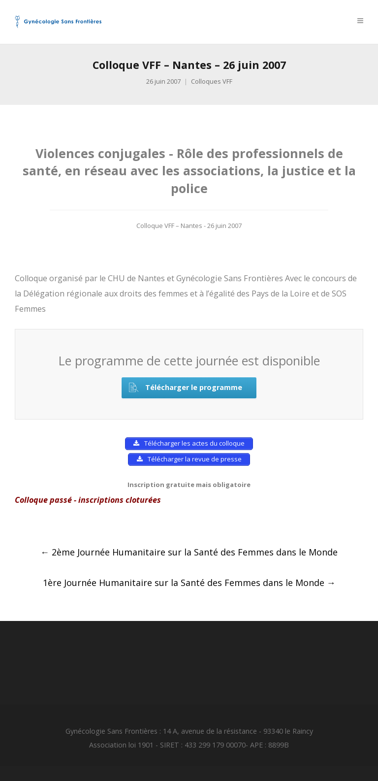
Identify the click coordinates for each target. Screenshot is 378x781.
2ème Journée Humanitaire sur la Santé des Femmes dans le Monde (189, 552)
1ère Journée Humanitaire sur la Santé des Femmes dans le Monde (189, 582)
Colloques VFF (211, 81)
